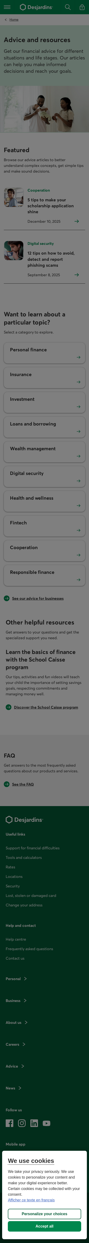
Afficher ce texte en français (31, 1200)
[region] (44, 1195)
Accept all (45, 1226)
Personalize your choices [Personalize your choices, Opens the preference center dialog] (44, 1214)
